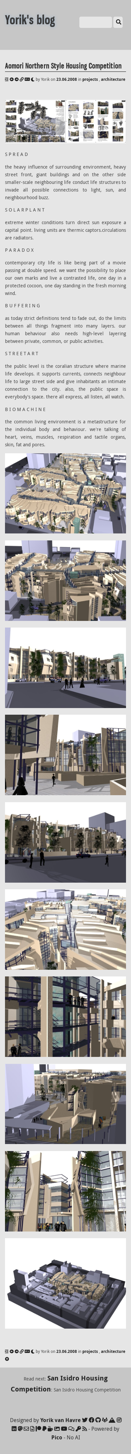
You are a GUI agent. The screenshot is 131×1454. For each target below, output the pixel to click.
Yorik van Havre (60, 1420)
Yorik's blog (30, 20)
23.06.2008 (66, 79)
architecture (113, 79)
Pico (56, 1437)
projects (90, 79)
